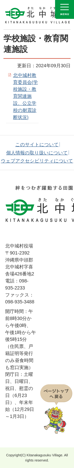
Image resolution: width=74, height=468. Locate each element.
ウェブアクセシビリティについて (37, 160)
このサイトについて (37, 144)
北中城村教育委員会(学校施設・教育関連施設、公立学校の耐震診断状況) (25, 96)
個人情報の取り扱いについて (37, 152)
